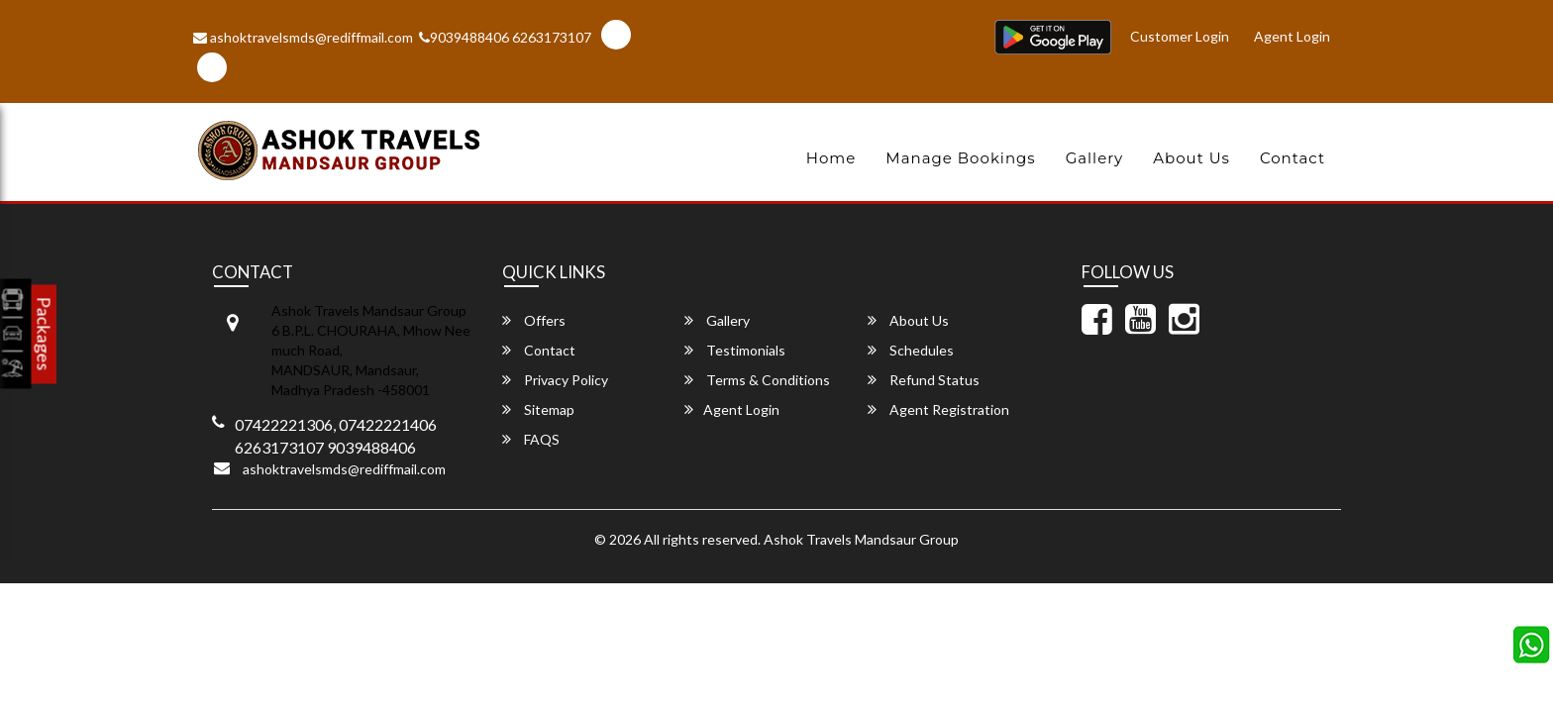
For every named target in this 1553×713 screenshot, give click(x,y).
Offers (534, 320)
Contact (1292, 158)
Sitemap (538, 409)
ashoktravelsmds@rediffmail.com (303, 37)
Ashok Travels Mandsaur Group (861, 539)
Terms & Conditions (757, 379)
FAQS (531, 439)
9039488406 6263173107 (505, 37)
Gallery (1095, 158)
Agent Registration (938, 409)
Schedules (911, 350)
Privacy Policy (555, 379)
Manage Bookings (960, 158)
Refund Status (924, 379)
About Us (1191, 158)
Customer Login (1183, 34)
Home (831, 158)
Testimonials (734, 350)
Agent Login (1293, 34)
